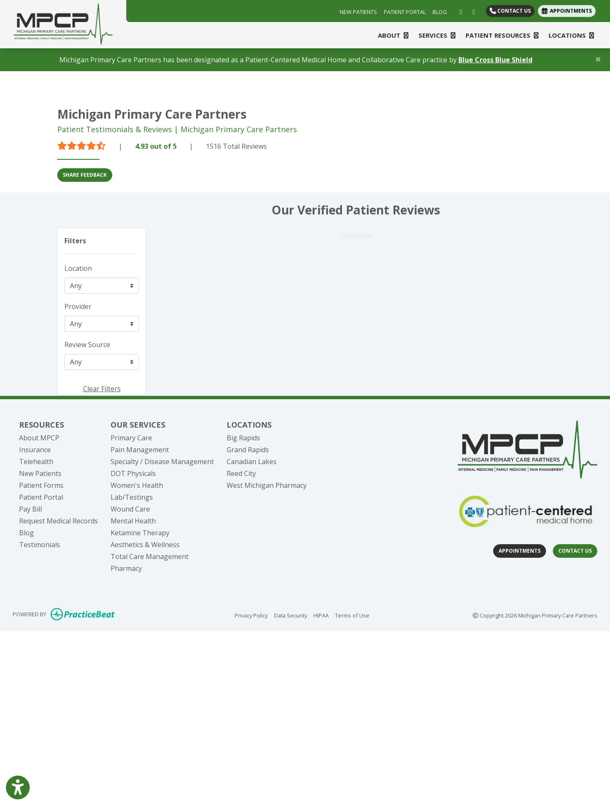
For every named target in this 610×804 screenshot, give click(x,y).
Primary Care (131, 437)
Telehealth (36, 461)
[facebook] (459, 11)
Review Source (87, 344)
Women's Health (137, 485)
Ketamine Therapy (140, 532)
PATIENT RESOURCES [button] (502, 35)
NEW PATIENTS (358, 12)
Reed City (241, 473)
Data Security (290, 615)
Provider (78, 306)
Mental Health (133, 521)
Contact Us (510, 10)
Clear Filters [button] (102, 388)
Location (78, 268)
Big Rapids (243, 437)
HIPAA (321, 615)
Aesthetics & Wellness (145, 544)
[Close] (598, 59)
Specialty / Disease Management (162, 461)
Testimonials (39, 544)
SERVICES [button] (437, 35)
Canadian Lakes (252, 461)
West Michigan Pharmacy (267, 485)
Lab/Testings (132, 497)
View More (356, 235)
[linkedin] (472, 11)
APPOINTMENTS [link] (567, 10)
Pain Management (140, 449)
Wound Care (130, 509)
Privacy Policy (251, 615)
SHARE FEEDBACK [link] (85, 174)
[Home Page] (63, 23)
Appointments (520, 550)
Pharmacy (126, 568)
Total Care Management (150, 556)
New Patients (40, 473)
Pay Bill (30, 509)
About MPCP (39, 437)
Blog (26, 532)
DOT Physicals (133, 473)
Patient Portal (41, 497)
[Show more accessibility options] (17, 788)
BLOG (440, 12)
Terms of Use (352, 615)
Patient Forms (41, 485)
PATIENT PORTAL (405, 12)
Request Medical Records (58, 521)
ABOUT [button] (393, 35)
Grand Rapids (248, 449)
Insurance (35, 449)
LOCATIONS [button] (571, 35)
